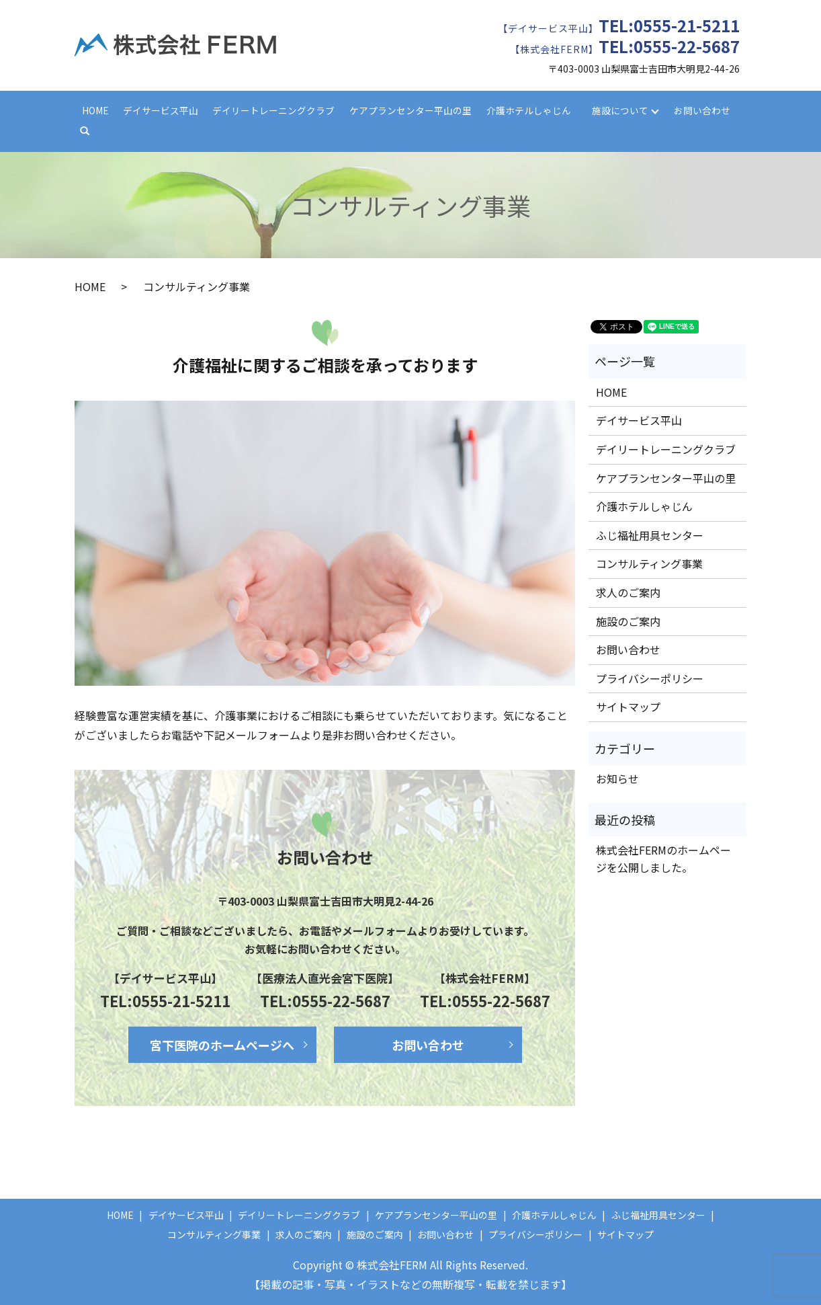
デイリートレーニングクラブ (273, 110)
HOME (95, 110)
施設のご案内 (628, 621)
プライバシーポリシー (649, 678)
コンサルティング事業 (649, 563)
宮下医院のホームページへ (222, 1045)
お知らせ (617, 778)
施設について (620, 110)
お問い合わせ (702, 110)
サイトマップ (628, 707)
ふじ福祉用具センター (649, 535)
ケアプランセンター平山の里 (410, 110)
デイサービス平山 (160, 110)
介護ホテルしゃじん (528, 110)
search (91, 131)
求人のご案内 (628, 592)
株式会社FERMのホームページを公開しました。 (663, 858)
